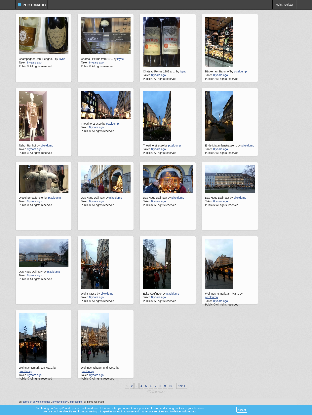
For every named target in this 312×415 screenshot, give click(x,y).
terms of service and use (36, 401)
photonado (32, 5)
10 (170, 386)
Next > (181, 386)
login (279, 4)
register (288, 4)
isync (62, 59)
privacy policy (60, 401)
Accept (242, 409)
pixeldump (240, 71)
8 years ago (34, 62)
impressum (76, 401)
